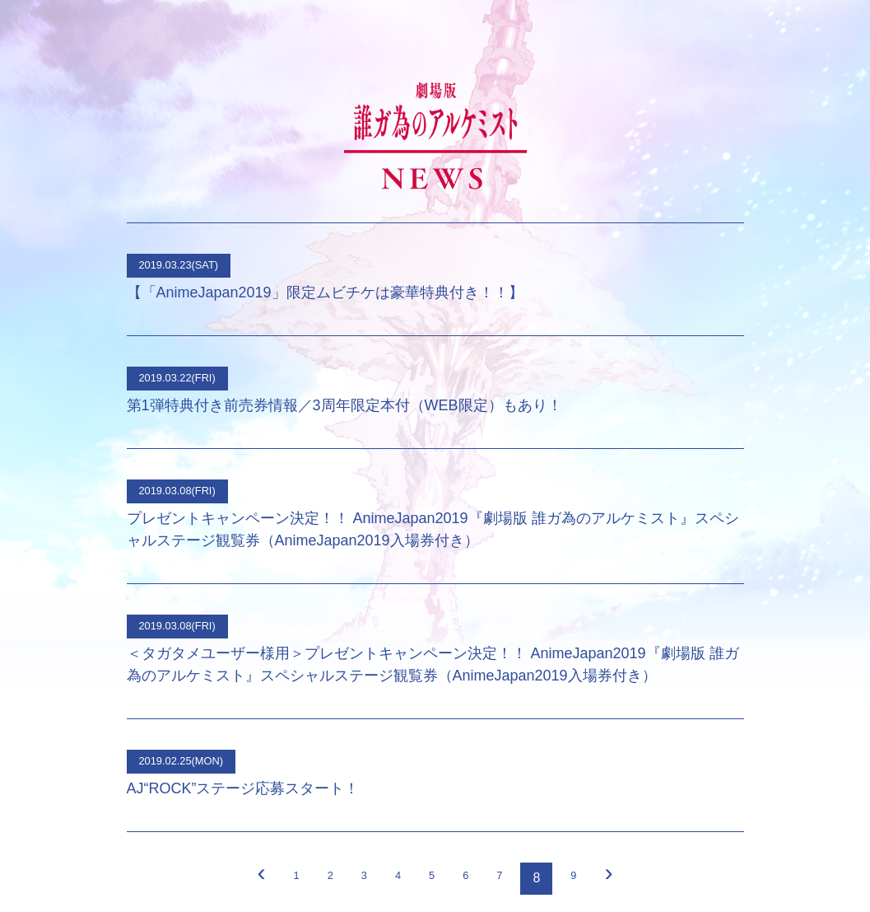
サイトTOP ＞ (435, 786)
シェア (448, 860)
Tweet (411, 860)
